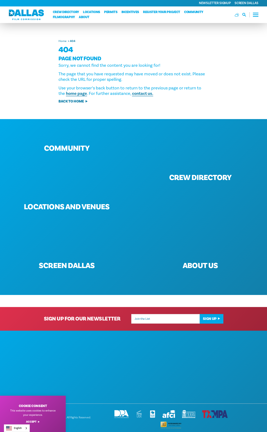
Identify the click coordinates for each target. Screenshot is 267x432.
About (84, 17)
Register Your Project (161, 12)
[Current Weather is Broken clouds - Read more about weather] (237, 14)
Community (193, 12)
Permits (111, 12)
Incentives (130, 12)
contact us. (142, 93)
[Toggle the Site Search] (246, 14)
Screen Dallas (246, 3)
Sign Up (211, 323)
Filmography (64, 17)
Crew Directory (66, 12)
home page (76, 93)
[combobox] (17, 428)
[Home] (26, 15)
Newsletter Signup (215, 3)
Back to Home (73, 101)
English (14, 428)
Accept (33, 422)
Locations (91, 12)
